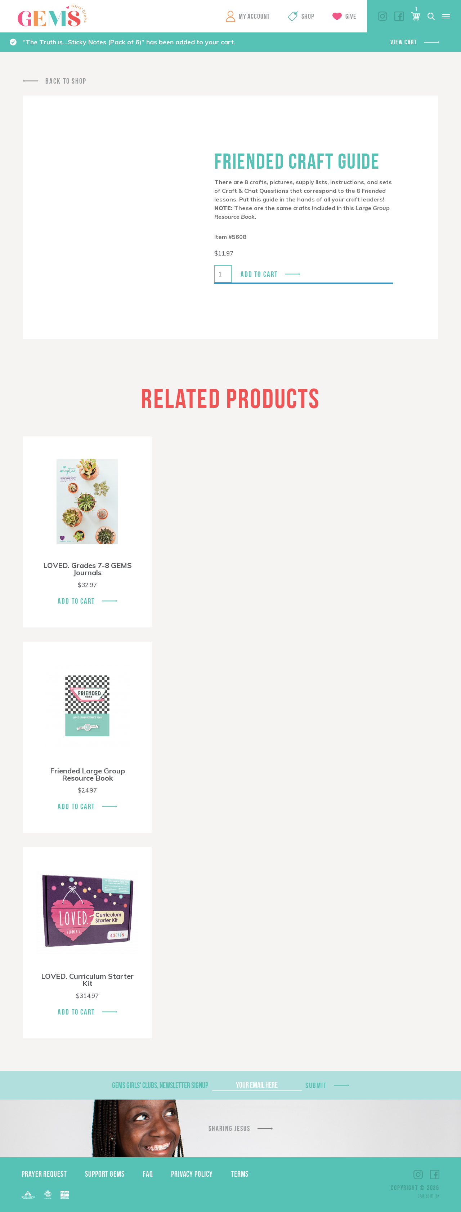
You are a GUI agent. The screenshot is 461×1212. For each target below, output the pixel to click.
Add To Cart (76, 601)
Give (350, 16)
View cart (403, 42)
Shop (307, 16)
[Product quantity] (223, 274)
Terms (240, 1173)
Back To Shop (65, 81)
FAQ (148, 1173)
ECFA (48, 1194)
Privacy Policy (192, 1173)
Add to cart (259, 274)
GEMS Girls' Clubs (52, 15)
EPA (65, 1195)
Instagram (382, 16)
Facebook (399, 16)
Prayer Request (44, 1173)
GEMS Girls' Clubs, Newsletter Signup (160, 1085)
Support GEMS (105, 1173)
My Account (254, 16)
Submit (316, 1085)
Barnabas (28, 1195)
